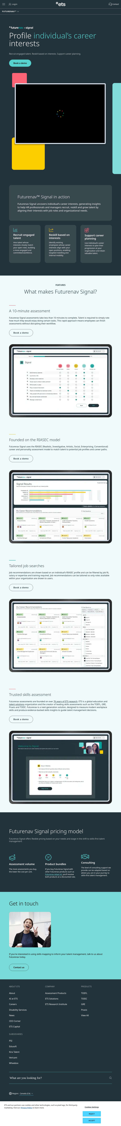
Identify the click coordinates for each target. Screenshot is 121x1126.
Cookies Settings (92, 1107)
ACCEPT (92, 1120)
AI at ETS (13, 998)
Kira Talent (14, 1052)
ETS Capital (14, 1026)
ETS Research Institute (56, 1004)
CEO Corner (15, 1021)
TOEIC (84, 998)
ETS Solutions (51, 998)
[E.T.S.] (60, 4)
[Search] (110, 1077)
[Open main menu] (3, 4)
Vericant (13, 1057)
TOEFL (84, 993)
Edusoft (13, 1046)
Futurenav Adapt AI (53, 874)
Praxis (84, 1009)
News (11, 1015)
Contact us (18, 967)
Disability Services (18, 1009)
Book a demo (20, 63)
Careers (13, 1004)
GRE (83, 1004)
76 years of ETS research (66, 701)
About (12, 993)
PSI (10, 1040)
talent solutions (16, 704)
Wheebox (13, 1063)
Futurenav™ (9, 11)
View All (85, 1015)
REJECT (92, 1114)
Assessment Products (55, 993)
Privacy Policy (26, 1108)
